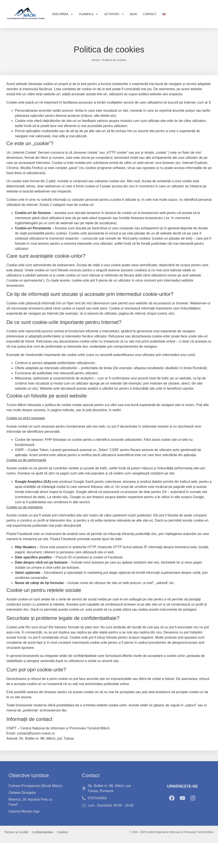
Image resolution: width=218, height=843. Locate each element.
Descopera (62, 14)
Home (95, 60)
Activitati (114, 14)
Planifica (88, 14)
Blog (133, 14)
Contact (149, 14)
